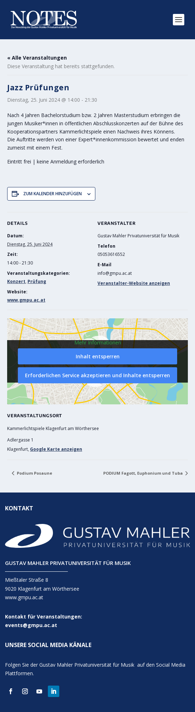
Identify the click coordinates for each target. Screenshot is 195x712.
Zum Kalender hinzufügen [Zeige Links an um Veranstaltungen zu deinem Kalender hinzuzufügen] (52, 194)
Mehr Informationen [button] (97, 342)
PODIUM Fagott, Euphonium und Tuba (143, 473)
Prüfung (37, 281)
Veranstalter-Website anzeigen (134, 283)
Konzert (16, 281)
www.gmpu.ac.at (26, 300)
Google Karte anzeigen (56, 449)
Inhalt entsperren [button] (98, 356)
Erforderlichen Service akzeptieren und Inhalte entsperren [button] (97, 375)
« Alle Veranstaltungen (37, 57)
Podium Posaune (34, 473)
